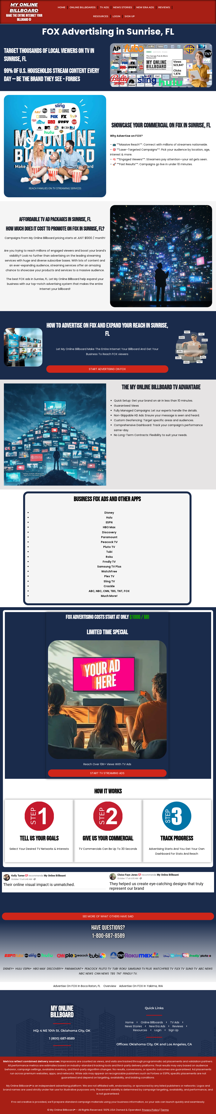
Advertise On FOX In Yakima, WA (141, 986)
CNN (106, 591)
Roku (123, 969)
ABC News (206, 969)
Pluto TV (105, 969)
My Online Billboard (24, 7)
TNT (119, 591)
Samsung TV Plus (140, 969)
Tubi (115, 969)
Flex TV (179, 969)
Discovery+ (55, 969)
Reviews (164, 7)
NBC (99, 591)
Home (61, 7)
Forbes (73, 79)
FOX (127, 591)
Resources (100, 16)
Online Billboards (83, 7)
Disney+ (8, 969)
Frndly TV (109, 562)
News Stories (122, 7)
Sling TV (191, 969)
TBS (113, 591)
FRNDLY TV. (130, 973)
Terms (165, 1110)
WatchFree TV (163, 969)
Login (116, 16)
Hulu (18, 969)
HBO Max (39, 969)
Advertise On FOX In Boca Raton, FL (76, 986)
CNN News (101, 973)
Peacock (91, 969)
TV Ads (104, 7)
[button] (5, 887)
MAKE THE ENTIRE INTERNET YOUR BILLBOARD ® (24, 18)
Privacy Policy (150, 1110)
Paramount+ (74, 969)
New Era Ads (145, 7)
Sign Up (130, 16)
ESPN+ (27, 969)
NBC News (86, 973)
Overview (109, 986)
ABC (91, 591)
